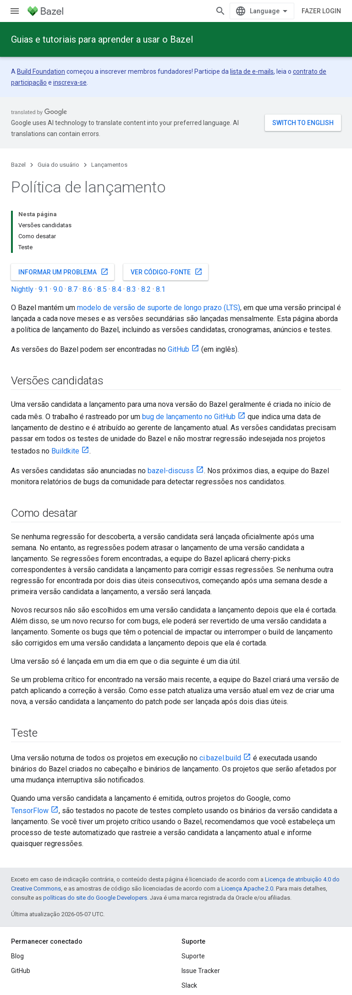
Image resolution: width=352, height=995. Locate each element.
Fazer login (321, 11)
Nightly (22, 289)
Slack (189, 985)
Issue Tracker (201, 970)
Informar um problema (63, 272)
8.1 (160, 289)
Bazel (18, 164)
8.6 (87, 289)
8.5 (102, 289)
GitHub (178, 349)
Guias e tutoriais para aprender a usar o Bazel (102, 39)
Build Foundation (41, 71)
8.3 (131, 289)
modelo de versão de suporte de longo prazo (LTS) (158, 307)
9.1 (43, 289)
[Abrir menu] (15, 11)
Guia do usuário (58, 164)
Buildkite (65, 451)
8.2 (146, 289)
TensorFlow (30, 810)
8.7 (72, 289)
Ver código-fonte (167, 272)
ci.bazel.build (220, 758)
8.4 (116, 289)
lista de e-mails (252, 71)
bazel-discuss (171, 470)
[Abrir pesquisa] (220, 10)
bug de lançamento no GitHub (189, 416)
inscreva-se (70, 82)
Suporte (193, 956)
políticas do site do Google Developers (95, 897)
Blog (17, 956)
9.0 (58, 289)
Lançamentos (109, 164)
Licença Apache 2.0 (247, 888)
